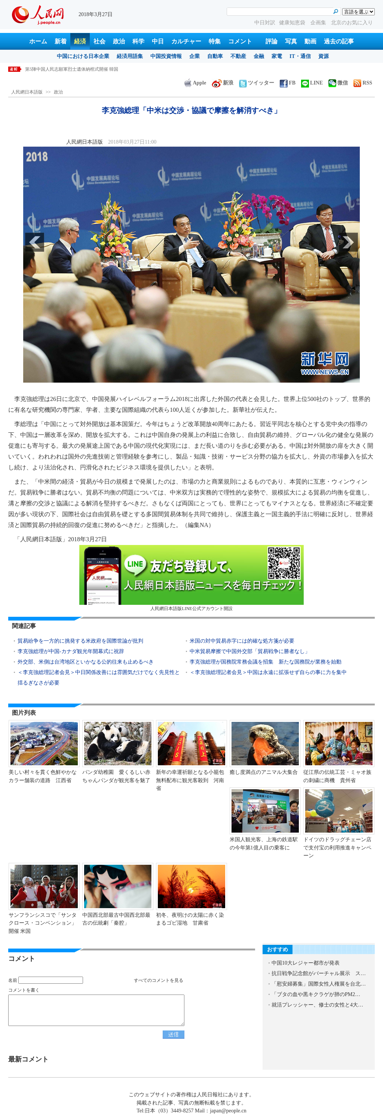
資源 (323, 56)
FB (287, 83)
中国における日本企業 (83, 56)
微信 (338, 83)
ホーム (38, 41)
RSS (362, 83)
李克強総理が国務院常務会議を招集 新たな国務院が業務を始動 (265, 662)
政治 (119, 41)
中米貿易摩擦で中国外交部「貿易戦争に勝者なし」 (250, 651)
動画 (310, 41)
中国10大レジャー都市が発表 (306, 963)
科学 (138, 41)
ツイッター (256, 83)
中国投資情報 (166, 56)
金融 (259, 56)
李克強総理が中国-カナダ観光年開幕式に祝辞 (71, 651)
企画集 (319, 22)
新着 (61, 41)
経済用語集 (130, 56)
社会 (99, 41)
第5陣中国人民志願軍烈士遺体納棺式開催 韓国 (71, 69)
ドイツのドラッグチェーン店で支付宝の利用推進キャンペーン (337, 847)
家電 (277, 56)
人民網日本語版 (27, 92)
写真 (291, 41)
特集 (215, 41)
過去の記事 (339, 41)
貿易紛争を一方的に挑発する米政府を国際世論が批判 (80, 641)
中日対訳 (264, 22)
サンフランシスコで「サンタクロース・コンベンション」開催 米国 (43, 923)
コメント (240, 41)
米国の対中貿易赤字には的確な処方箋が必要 (242, 641)
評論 (272, 41)
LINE (312, 83)
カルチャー (186, 41)
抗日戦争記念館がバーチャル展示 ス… (319, 973)
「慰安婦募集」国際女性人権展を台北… (319, 984)
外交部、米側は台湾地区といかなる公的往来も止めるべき (86, 662)
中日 (158, 41)
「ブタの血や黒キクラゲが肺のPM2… (316, 994)
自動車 (215, 56)
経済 (80, 41)
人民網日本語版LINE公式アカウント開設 (191, 578)
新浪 (222, 83)
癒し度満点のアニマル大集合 (264, 772)
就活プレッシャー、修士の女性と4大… (317, 1005)
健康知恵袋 (293, 22)
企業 (194, 56)
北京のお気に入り (352, 22)
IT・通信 (300, 56)
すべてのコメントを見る (158, 980)
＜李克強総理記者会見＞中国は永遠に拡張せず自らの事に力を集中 (268, 672)
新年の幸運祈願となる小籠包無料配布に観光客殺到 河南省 (190, 780)
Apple (195, 83)
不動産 (238, 56)
